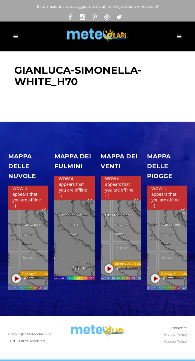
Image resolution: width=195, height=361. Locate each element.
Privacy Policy (174, 334)
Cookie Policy (175, 341)
